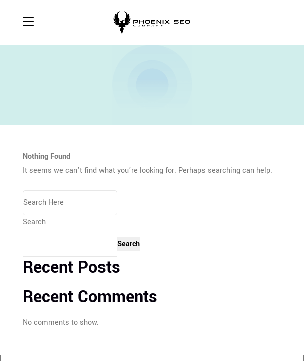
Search (34, 222)
